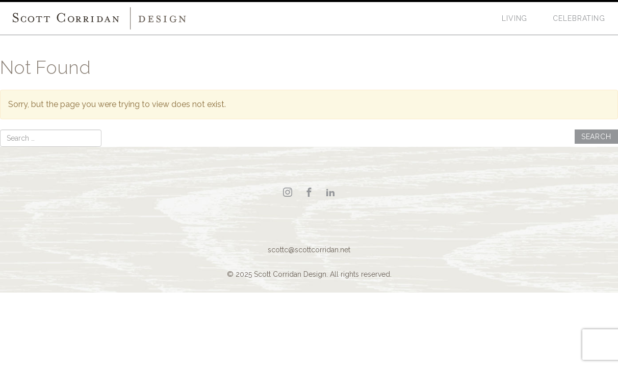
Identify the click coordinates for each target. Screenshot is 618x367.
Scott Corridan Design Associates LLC (99, 18)
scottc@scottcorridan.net (309, 250)
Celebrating (579, 18)
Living (514, 18)
